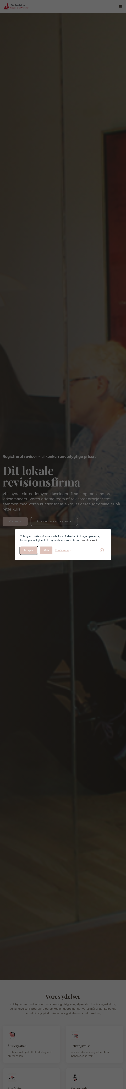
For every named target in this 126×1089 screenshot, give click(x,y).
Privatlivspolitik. (89, 540)
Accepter (29, 550)
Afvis (46, 550)
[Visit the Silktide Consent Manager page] (102, 550)
